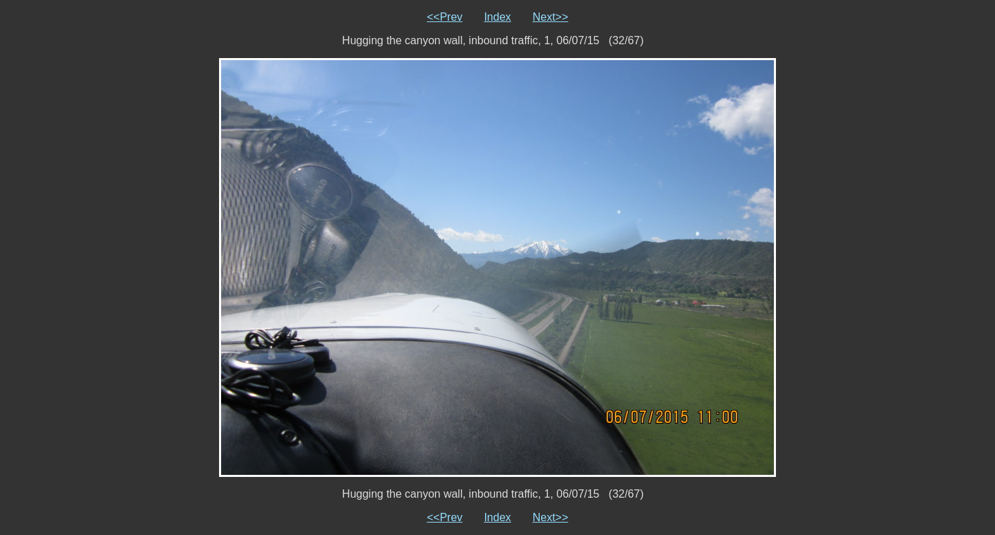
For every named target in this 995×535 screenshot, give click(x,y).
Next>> (551, 17)
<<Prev (445, 17)
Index (497, 17)
